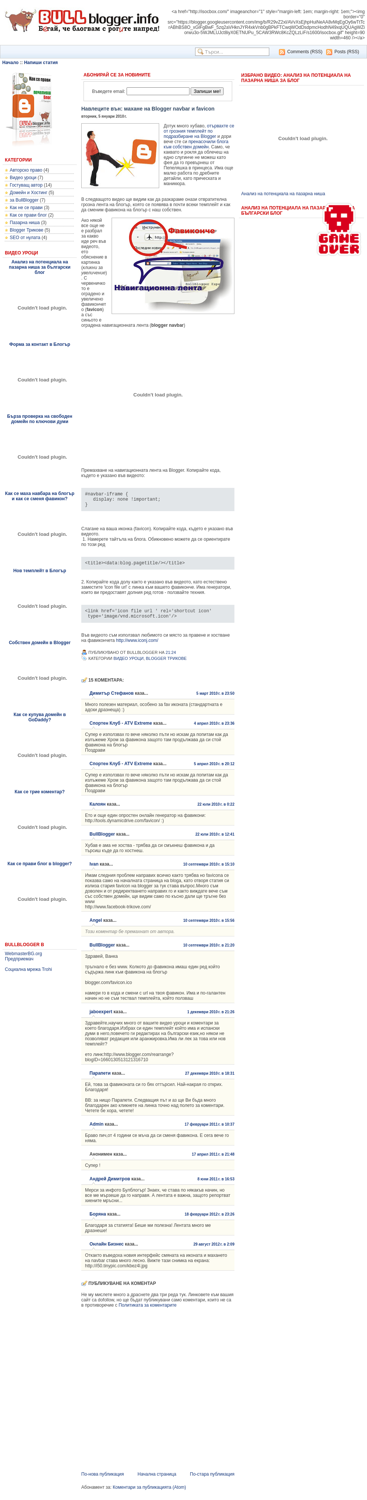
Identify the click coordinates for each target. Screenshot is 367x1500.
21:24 (171, 659)
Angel (96, 927)
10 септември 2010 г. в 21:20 (208, 952)
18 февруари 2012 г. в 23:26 (209, 1221)
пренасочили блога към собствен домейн (196, 144)
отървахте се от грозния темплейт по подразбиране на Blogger (199, 131)
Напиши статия (41, 62)
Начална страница (156, 1481)
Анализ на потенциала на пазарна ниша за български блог (39, 267)
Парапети (100, 1080)
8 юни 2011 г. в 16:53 (215, 1186)
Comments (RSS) (304, 51)
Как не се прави (26, 207)
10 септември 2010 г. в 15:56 (208, 927)
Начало (10, 62)
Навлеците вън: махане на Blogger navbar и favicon (148, 109)
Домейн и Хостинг (28, 192)
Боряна (98, 1220)
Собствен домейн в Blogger (40, 642)
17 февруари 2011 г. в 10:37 (209, 1131)
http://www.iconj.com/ (137, 647)
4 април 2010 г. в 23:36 (214, 730)
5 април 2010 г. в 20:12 (214, 771)
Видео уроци (23, 177)
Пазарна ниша (25, 222)
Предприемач (19, 959)
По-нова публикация (102, 1481)
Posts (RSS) (346, 51)
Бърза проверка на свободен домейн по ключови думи (39, 419)
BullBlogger (102, 840)
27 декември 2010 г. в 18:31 (209, 1080)
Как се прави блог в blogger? (39, 863)
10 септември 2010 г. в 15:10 (208, 871)
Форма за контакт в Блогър (39, 344)
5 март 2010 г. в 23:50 (215, 700)
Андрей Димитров (110, 1185)
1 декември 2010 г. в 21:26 (210, 1019)
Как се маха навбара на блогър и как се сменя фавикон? (39, 496)
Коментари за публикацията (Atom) (149, 1494)
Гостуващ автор (26, 185)
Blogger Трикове (26, 230)
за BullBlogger (24, 200)
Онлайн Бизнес (107, 1250)
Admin (96, 1131)
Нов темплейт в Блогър (39, 570)
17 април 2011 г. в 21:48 (213, 1161)
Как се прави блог (28, 215)
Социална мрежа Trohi (28, 969)
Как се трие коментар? (40, 791)
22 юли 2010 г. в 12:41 (214, 841)
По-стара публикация (212, 1481)
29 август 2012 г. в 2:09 (213, 1251)
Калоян (98, 811)
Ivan (94, 870)
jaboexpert (101, 1018)
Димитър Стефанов (112, 700)
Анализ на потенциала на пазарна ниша (283, 193)
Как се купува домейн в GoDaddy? (39, 717)
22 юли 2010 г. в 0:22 (215, 811)
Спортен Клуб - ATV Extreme (121, 730)
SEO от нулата (25, 237)
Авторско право (26, 170)
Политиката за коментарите (148, 1312)
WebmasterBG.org (23, 953)
